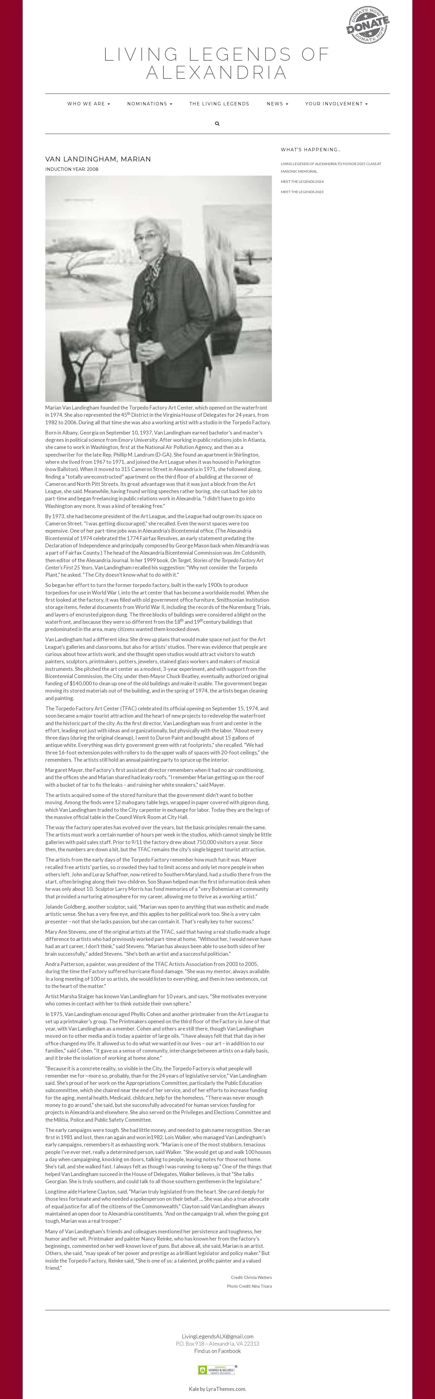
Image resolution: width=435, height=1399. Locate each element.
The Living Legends (219, 104)
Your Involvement (336, 104)
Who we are (88, 104)
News (277, 104)
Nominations (149, 104)
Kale (194, 1389)
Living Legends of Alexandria (217, 63)
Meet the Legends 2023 (302, 192)
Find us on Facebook (217, 1350)
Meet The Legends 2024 (302, 181)
